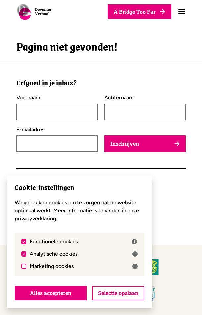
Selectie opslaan (118, 292)
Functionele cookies (83, 241)
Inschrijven (145, 143)
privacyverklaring (35, 218)
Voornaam (28, 97)
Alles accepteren (50, 292)
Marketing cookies (84, 266)
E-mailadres (30, 129)
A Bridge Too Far (139, 11)
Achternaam (119, 97)
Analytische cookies (84, 254)
